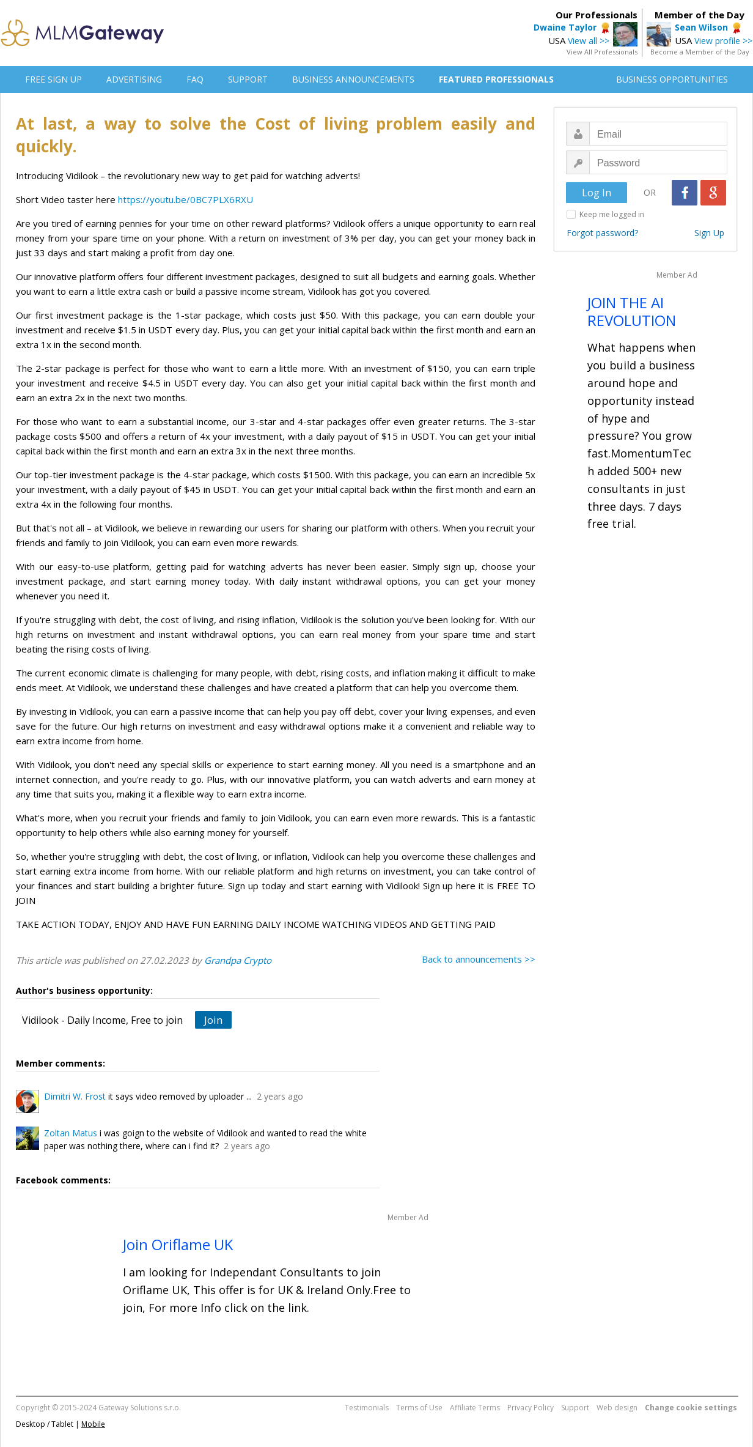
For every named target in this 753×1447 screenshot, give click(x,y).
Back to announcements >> (478, 959)
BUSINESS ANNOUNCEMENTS (353, 79)
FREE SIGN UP (53, 79)
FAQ (195, 79)
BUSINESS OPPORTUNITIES (672, 79)
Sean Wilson (701, 27)
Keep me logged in (611, 214)
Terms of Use (419, 1407)
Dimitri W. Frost (75, 1096)
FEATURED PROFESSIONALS (496, 79)
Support (575, 1407)
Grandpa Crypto (237, 960)
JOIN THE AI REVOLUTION (631, 311)
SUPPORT (248, 79)
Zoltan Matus (70, 1133)
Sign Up (709, 233)
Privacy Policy (530, 1407)
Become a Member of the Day (699, 51)
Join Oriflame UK (178, 1244)
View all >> (588, 40)
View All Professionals (602, 51)
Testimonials (367, 1407)
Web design (617, 1407)
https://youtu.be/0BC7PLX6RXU (185, 199)
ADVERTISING (134, 79)
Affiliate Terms (475, 1407)
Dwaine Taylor (565, 27)
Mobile (93, 1424)
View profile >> (723, 40)
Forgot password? (602, 233)
